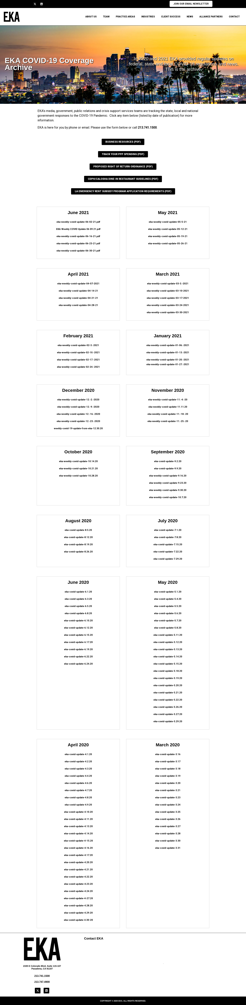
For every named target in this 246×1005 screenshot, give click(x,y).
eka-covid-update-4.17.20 (78, 855)
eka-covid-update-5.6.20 (167, 613)
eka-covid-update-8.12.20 (78, 537)
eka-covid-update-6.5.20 (78, 606)
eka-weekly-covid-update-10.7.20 (167, 497)
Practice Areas (125, 16)
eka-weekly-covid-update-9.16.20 (167, 475)
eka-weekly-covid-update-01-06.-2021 (167, 345)
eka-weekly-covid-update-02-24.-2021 (78, 366)
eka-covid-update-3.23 (167, 797)
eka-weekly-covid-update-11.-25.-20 (167, 421)
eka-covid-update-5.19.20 (167, 678)
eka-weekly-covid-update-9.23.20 (167, 483)
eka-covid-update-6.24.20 (78, 663)
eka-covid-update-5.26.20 (167, 707)
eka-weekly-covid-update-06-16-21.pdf (78, 236)
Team (106, 16)
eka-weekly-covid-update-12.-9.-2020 (78, 406)
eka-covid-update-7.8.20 (167, 537)
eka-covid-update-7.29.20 (167, 558)
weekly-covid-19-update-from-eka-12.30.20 (78, 428)
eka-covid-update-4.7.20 (78, 790)
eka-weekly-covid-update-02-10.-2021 (78, 352)
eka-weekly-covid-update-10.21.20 (78, 468)
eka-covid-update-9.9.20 (167, 468)
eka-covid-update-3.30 (167, 840)
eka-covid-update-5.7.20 (167, 620)
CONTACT (234, 16)
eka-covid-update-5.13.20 (167, 649)
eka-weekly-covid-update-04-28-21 (78, 305)
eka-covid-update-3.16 (167, 754)
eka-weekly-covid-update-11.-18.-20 (167, 414)
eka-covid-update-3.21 (167, 790)
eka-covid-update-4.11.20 (78, 819)
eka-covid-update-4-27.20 (78, 898)
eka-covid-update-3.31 (167, 848)
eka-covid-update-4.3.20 (78, 768)
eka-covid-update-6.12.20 (78, 627)
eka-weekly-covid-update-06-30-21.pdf (78, 250)
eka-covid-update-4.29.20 (78, 912)
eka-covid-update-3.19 (167, 775)
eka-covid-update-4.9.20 (78, 804)
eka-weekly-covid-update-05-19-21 (167, 236)
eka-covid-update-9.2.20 (167, 461)
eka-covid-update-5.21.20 (167, 692)
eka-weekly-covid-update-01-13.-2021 (167, 352)
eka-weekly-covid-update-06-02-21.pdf (78, 221)
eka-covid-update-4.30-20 (78, 920)
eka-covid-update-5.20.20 (167, 685)
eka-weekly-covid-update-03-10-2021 (168, 290)
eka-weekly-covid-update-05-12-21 (167, 229)
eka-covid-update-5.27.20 (167, 714)
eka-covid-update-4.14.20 (78, 833)
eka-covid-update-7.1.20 (167, 530)
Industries (148, 16)
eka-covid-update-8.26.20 (78, 551)
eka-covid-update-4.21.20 (78, 869)
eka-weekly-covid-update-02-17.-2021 (78, 359)
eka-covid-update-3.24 (167, 804)
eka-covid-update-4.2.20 (78, 761)
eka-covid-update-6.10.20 (78, 620)
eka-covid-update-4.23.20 (78, 884)
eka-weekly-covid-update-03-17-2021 (168, 298)
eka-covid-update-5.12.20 (167, 642)
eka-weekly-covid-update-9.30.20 (167, 490)
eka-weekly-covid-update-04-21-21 (78, 298)
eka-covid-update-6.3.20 (78, 599)
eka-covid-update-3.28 (167, 833)
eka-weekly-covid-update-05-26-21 (167, 243)
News (190, 16)
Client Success (170, 16)
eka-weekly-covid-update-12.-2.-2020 (78, 399)
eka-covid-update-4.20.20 (78, 862)
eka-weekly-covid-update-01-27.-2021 (167, 364)
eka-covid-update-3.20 (167, 783)
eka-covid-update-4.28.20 (78, 905)
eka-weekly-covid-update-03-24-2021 (168, 305)
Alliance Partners (211, 16)
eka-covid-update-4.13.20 (78, 826)
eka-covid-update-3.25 (167, 812)
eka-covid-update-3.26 (167, 819)
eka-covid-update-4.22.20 (78, 876)
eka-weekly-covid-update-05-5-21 (168, 221)
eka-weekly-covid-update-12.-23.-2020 (78, 421)
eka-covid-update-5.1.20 (167, 591)
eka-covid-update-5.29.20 (167, 721)
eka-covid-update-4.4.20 (78, 775)
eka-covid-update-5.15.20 (167, 663)
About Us (91, 16)
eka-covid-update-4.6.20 (78, 783)
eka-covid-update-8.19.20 (78, 544)
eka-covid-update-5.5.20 (167, 606)
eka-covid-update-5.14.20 (167, 656)
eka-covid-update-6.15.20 (78, 635)
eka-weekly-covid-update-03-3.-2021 (167, 283)
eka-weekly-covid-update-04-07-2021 (78, 283)
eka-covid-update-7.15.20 (167, 544)
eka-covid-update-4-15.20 (78, 840)
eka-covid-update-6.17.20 (78, 642)
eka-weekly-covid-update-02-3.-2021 (78, 345)
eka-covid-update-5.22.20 (167, 699)
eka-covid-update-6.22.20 (78, 656)
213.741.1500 (147, 127)
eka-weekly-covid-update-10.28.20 (78, 475)
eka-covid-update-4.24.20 (78, 891)
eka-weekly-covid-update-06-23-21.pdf (78, 243)
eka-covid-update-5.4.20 (167, 599)
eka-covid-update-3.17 (167, 761)
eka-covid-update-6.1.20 (78, 591)
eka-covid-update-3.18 (167, 768)
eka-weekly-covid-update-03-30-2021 (168, 312)
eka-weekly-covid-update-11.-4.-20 (167, 399)
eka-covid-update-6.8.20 (78, 613)
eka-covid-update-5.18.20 (167, 671)
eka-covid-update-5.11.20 (167, 635)
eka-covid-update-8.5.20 (78, 530)
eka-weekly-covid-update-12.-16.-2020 (78, 414)
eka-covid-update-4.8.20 (78, 797)
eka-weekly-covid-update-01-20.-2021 (167, 359)
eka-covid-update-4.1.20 (78, 754)
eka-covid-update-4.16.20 (78, 848)
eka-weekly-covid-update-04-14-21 (78, 290)
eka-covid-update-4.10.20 (78, 812)
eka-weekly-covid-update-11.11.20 (167, 406)
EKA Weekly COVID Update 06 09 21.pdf (78, 229)
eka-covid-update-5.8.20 (167, 627)
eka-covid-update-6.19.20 (78, 649)
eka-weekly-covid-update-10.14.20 (78, 461)
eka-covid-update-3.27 (167, 826)
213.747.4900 (42, 982)
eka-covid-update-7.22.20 (167, 551)
